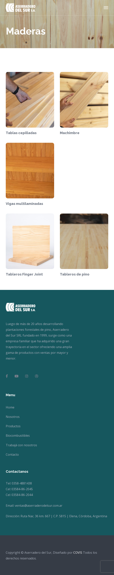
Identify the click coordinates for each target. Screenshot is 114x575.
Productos (13, 426)
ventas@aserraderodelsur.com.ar (38, 505)
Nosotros (13, 417)
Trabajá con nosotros (21, 445)
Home (10, 407)
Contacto (12, 454)
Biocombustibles (18, 435)
